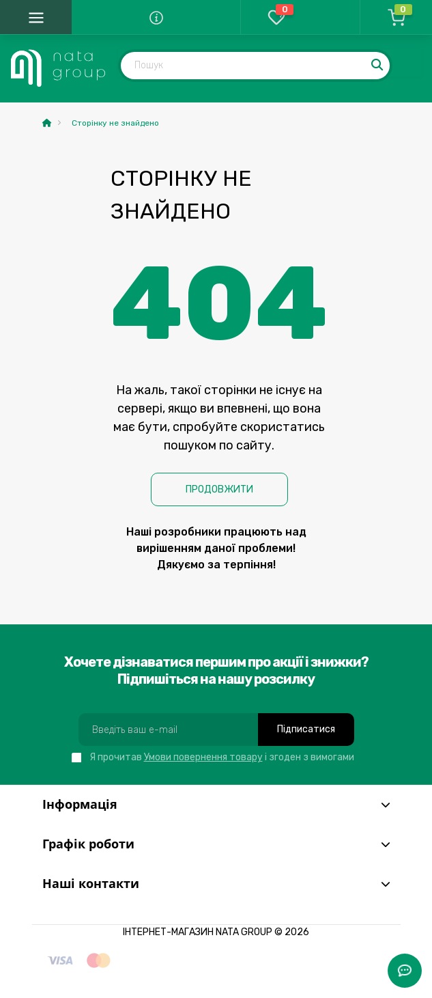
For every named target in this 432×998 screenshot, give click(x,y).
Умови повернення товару (203, 757)
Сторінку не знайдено (115, 123)
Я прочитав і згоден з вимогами (221, 757)
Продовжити (219, 489)
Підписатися (306, 729)
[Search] (378, 65)
